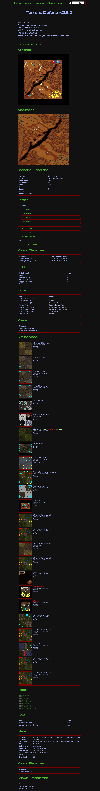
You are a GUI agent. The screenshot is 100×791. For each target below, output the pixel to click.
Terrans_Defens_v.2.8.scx (28, 258)
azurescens (37, 746)
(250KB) (30, 44)
